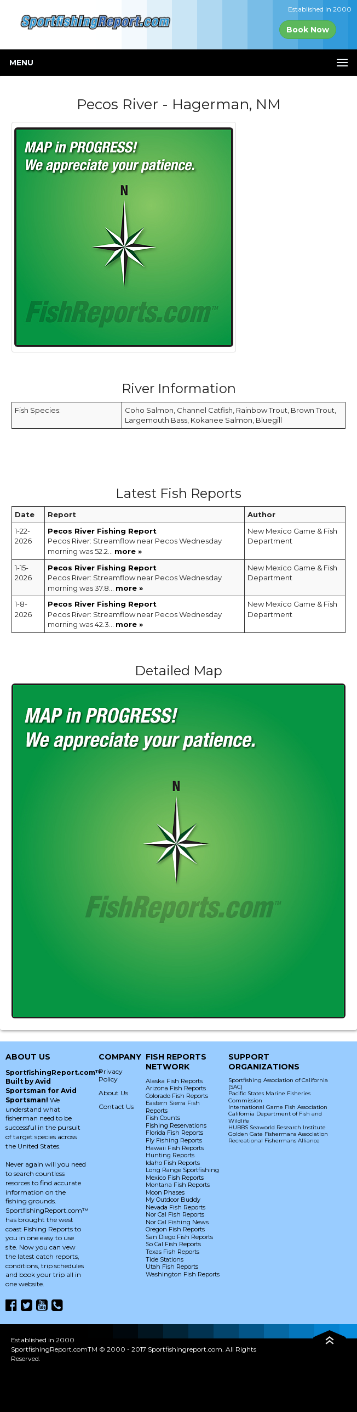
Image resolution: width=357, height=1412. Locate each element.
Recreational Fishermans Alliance (274, 1140)
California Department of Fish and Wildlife (275, 1117)
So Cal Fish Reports (173, 1244)
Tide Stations (164, 1259)
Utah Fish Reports (172, 1266)
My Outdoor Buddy (173, 1199)
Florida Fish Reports (174, 1132)
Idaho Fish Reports (173, 1163)
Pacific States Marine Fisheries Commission (269, 1096)
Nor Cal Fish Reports (175, 1214)
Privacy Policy (111, 1075)
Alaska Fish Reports (174, 1081)
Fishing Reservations (176, 1125)
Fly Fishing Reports (174, 1140)
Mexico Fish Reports (175, 1177)
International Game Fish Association (277, 1107)
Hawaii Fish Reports (175, 1148)
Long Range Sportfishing (182, 1170)
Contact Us (116, 1106)
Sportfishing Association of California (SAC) (278, 1083)
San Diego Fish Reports (179, 1237)
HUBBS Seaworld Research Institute (277, 1127)
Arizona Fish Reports (176, 1088)
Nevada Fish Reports (175, 1207)
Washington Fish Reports (183, 1274)
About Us (113, 1093)
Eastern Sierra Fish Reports (173, 1106)
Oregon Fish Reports (175, 1229)
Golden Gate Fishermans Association (278, 1134)
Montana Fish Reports (178, 1185)
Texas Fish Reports (172, 1252)
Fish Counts (163, 1118)
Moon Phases (165, 1192)
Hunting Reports (170, 1155)
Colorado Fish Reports (177, 1096)
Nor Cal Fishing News (177, 1222)
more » (128, 551)
